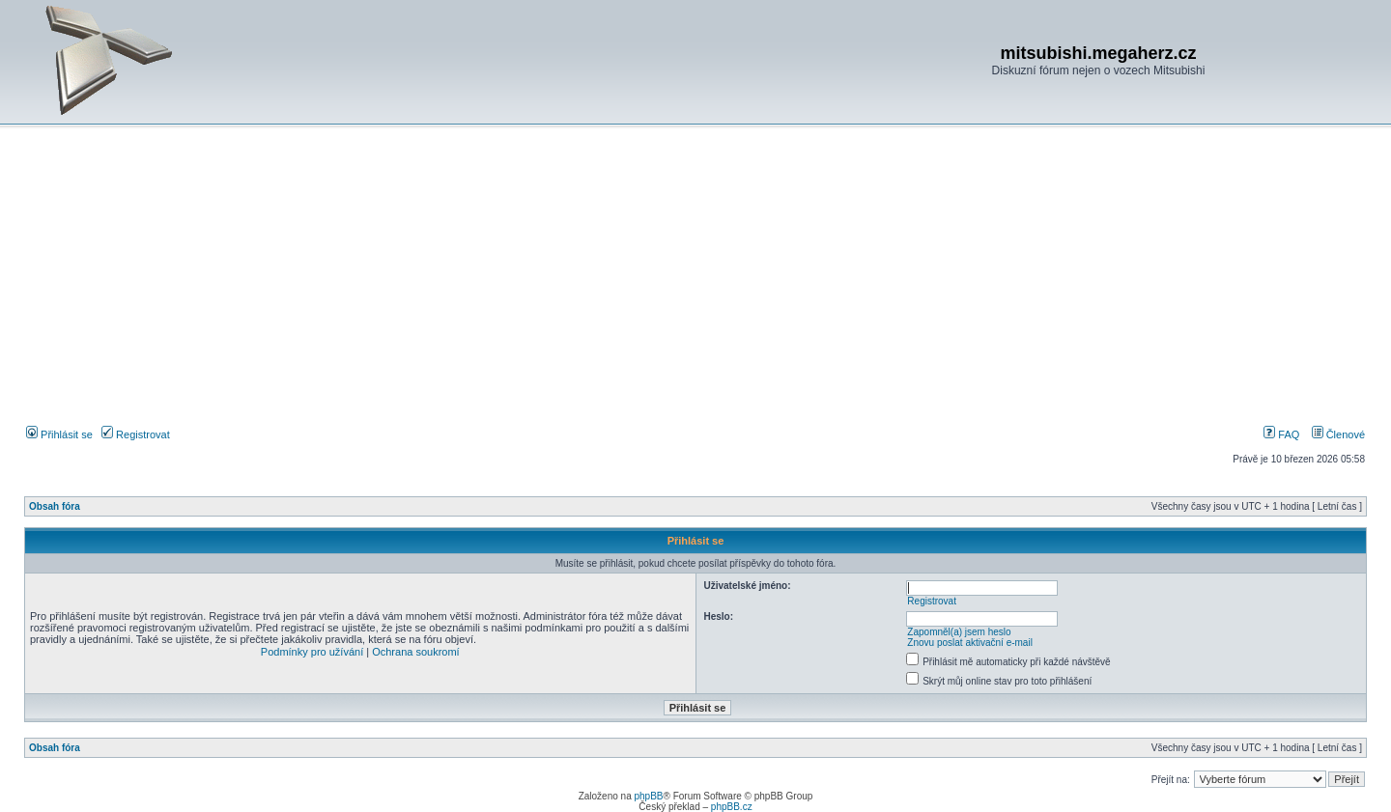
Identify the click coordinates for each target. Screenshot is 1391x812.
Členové (1338, 434)
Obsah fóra (54, 506)
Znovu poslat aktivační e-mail (970, 642)
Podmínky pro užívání (312, 652)
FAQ (1281, 434)
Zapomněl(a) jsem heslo (958, 632)
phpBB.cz (731, 806)
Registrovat (135, 434)
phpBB (648, 796)
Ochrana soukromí (415, 652)
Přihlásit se (59, 434)
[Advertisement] (695, 279)
